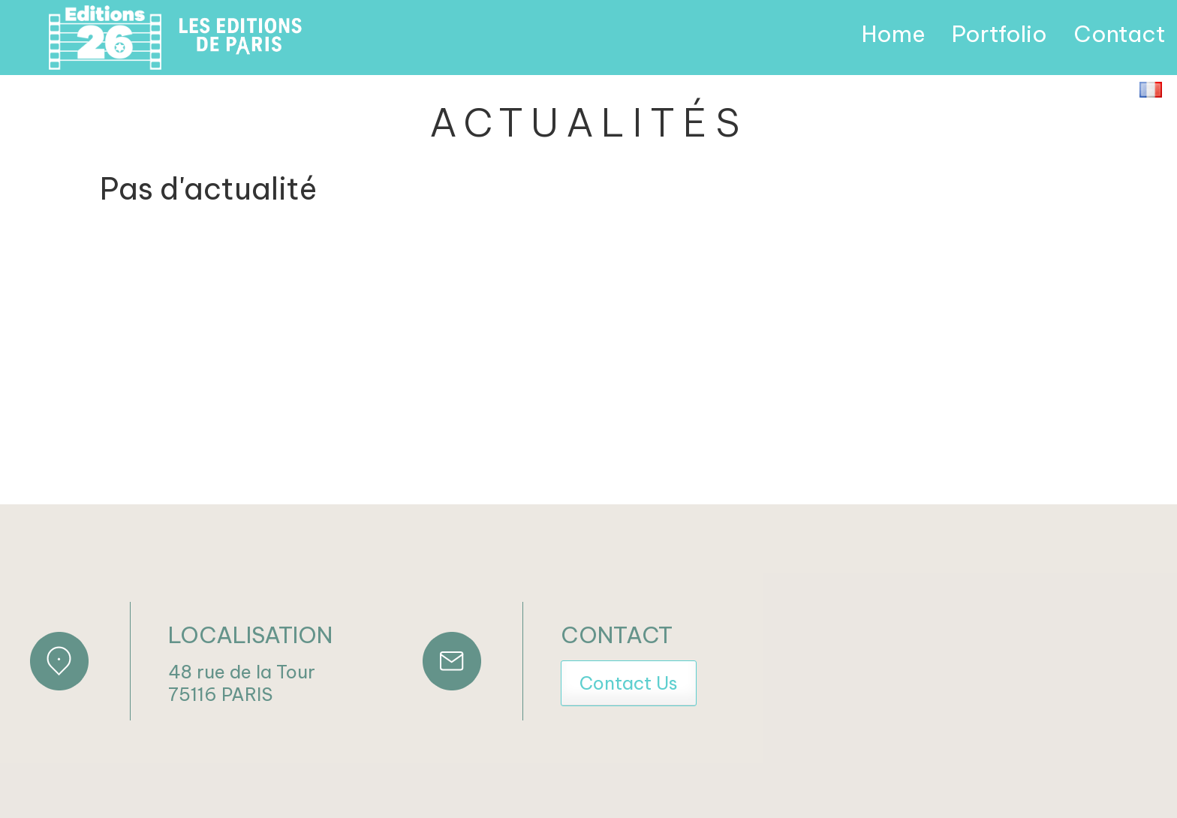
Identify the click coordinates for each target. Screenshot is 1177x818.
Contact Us (628, 683)
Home (894, 34)
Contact (1119, 34)
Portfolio (999, 34)
